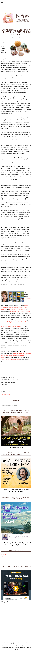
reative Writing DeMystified (17, 309)
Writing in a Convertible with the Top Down (19, 322)
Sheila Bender (8, 381)
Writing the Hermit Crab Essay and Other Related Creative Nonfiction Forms (16, 355)
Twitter (3, 559)
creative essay (6, 377)
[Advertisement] (16, 622)
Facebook (3, 555)
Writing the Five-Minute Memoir (10, 360)
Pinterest (3, 561)
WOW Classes (16, 381)
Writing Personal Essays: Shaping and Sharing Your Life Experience (14, 307)
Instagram (3, 557)
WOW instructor (5, 382)
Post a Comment (5, 395)
